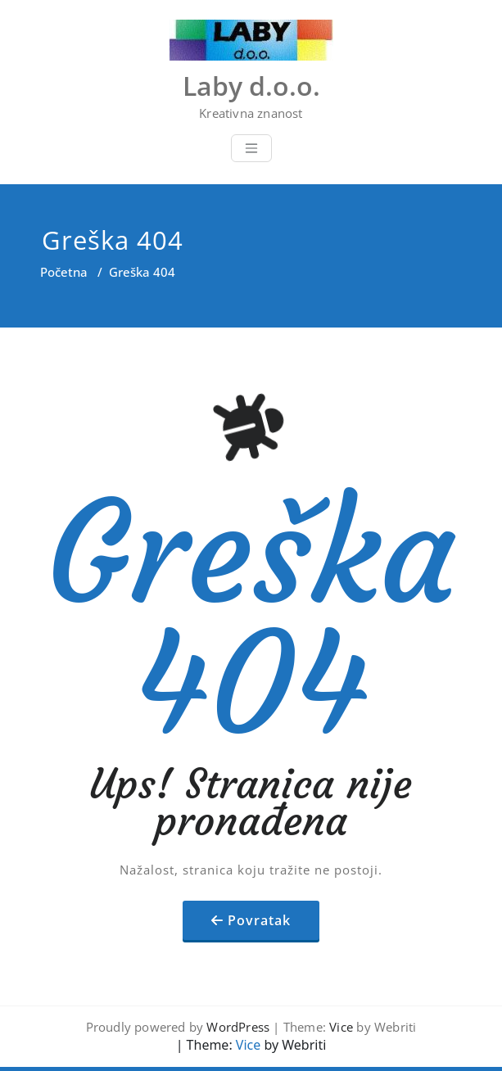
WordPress (237, 1027)
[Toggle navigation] (251, 148)
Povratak (259, 920)
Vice (341, 1027)
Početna (64, 272)
